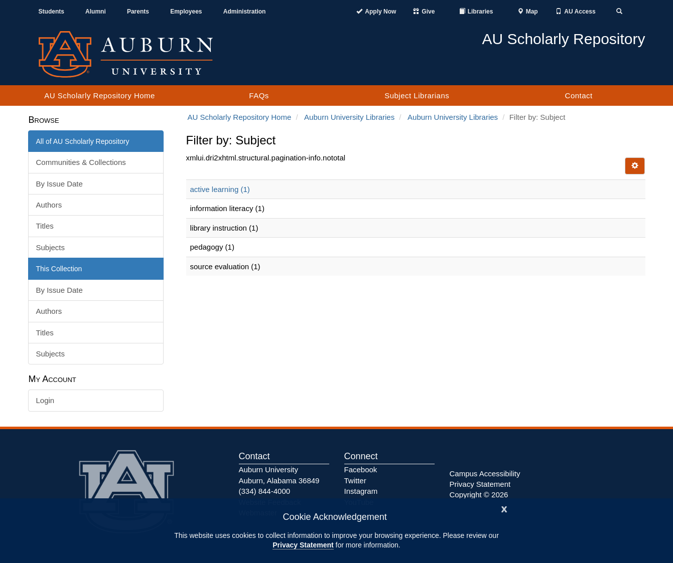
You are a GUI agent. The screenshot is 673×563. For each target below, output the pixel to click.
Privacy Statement (303, 545)
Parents (138, 11)
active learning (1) (220, 189)
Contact (579, 95)
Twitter (355, 480)
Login (45, 400)
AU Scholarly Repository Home (99, 95)
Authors (49, 205)
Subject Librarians (416, 95)
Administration (244, 11)
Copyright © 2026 (479, 494)
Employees (186, 11)
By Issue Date (59, 183)
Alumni (95, 11)
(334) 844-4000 (265, 491)
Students (51, 11)
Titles (45, 226)
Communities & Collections (81, 162)
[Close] (504, 508)
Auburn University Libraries (349, 117)
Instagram (361, 491)
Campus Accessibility (485, 473)
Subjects (50, 247)
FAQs (259, 95)
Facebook (360, 469)
